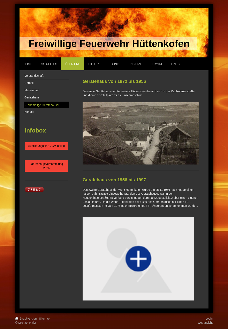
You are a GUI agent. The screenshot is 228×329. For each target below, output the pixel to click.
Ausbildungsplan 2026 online (46, 145)
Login (209, 318)
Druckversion (26, 318)
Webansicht (205, 322)
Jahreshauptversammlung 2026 (46, 166)
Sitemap (44, 318)
